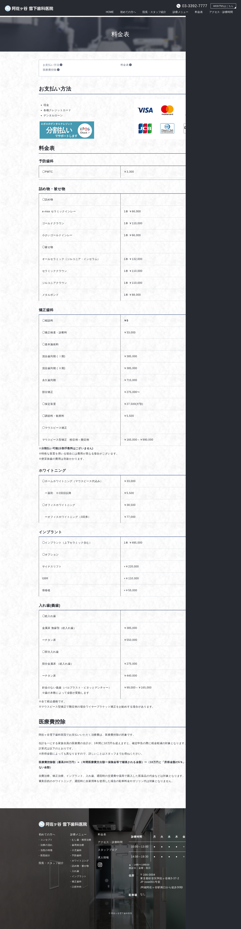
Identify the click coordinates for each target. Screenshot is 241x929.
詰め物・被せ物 (80, 866)
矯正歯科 (77, 881)
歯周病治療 (78, 845)
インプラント (79, 876)
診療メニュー (180, 12)
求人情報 (103, 857)
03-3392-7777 (192, 6)
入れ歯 (75, 871)
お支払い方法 (51, 64)
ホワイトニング (80, 860)
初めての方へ (128, 12)
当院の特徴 (46, 850)
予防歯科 (77, 855)
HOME (110, 12)
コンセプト (46, 839)
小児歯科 (77, 850)
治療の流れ (46, 845)
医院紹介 (45, 855)
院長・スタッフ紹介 (154, 12)
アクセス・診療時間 (221, 12)
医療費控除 (50, 69)
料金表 (199, 12)
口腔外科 (77, 886)
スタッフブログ (107, 849)
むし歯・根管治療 (81, 839)
